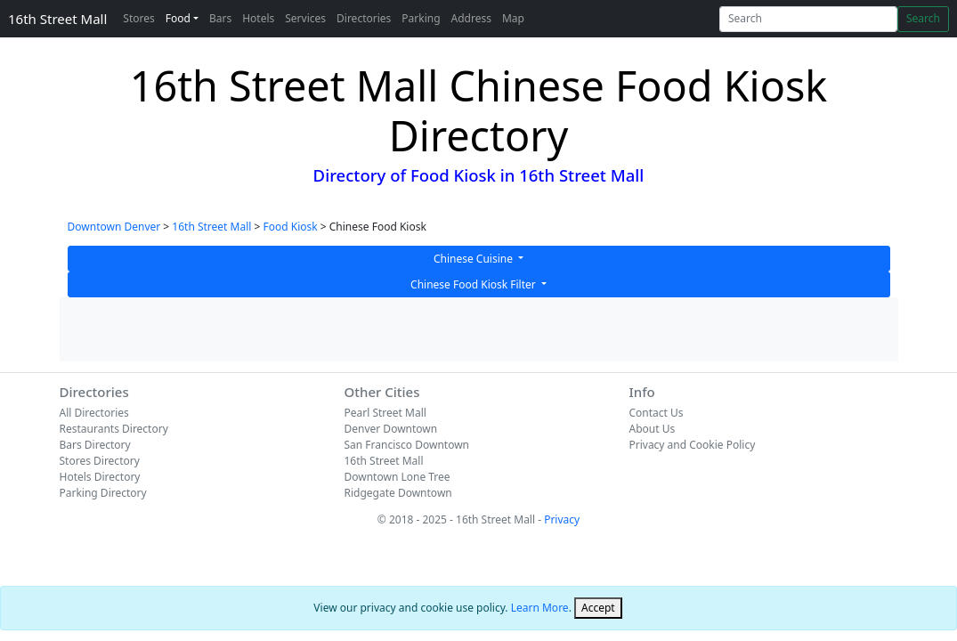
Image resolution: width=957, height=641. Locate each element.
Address (471, 18)
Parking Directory (103, 492)
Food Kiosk (290, 226)
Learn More (540, 607)
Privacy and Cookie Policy (692, 444)
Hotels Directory (100, 476)
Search (923, 18)
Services (305, 18)
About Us (652, 428)
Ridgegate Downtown (397, 492)
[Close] (598, 608)
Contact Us (656, 412)
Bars (220, 18)
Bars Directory (95, 444)
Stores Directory (100, 460)
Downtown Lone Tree (397, 476)
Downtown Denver (114, 226)
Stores (138, 18)
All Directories (94, 412)
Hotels (258, 18)
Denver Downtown (390, 428)
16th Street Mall (57, 19)
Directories (364, 18)
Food (178, 18)
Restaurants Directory (114, 428)
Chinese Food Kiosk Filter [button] (474, 284)
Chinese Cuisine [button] (474, 258)
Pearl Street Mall (385, 412)
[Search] (808, 19)
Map (513, 18)
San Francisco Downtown (406, 444)
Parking (420, 18)
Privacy (562, 519)
